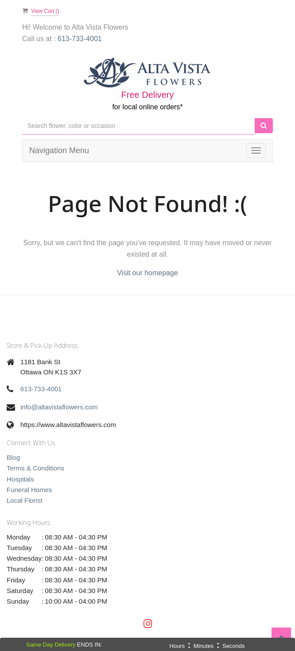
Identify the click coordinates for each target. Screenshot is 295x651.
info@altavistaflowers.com (58, 407)
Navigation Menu (59, 150)
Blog (13, 457)
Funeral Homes (29, 489)
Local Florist (25, 500)
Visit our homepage (147, 273)
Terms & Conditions (35, 468)
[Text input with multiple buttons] (138, 126)
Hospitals (20, 479)
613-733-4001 (41, 389)
